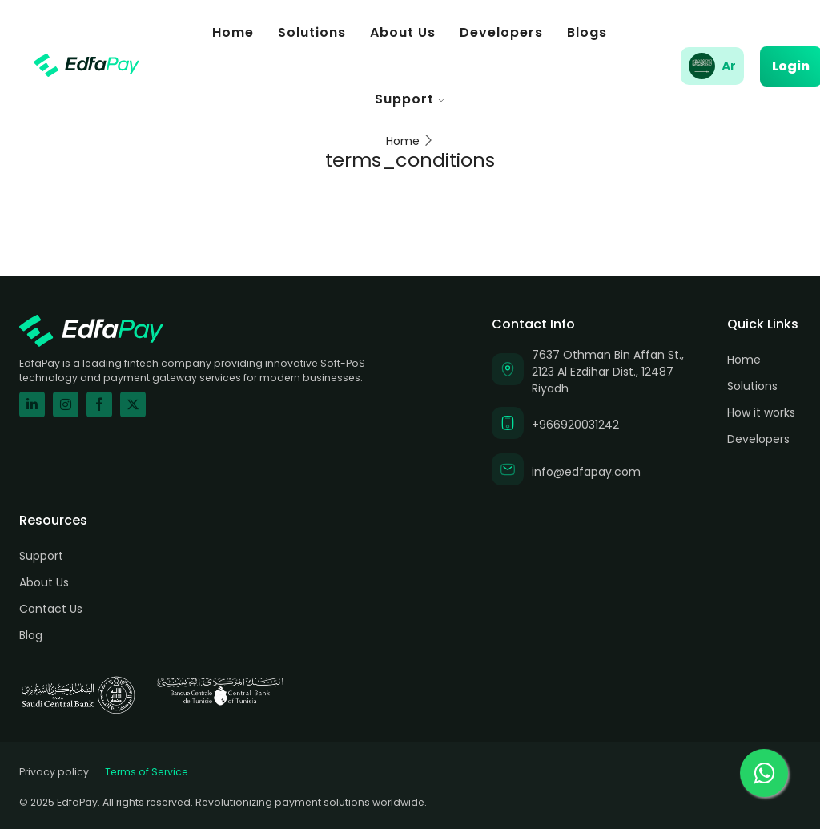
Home (233, 32)
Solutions (312, 32)
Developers (501, 32)
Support (409, 99)
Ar (729, 66)
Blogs (587, 32)
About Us (403, 32)
